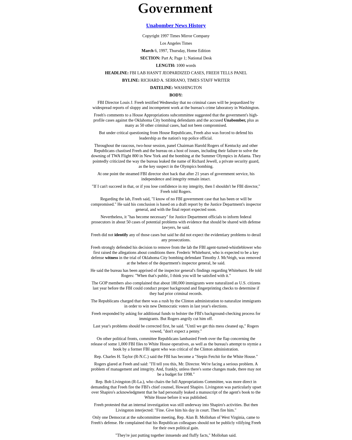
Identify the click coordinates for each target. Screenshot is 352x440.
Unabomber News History (176, 25)
